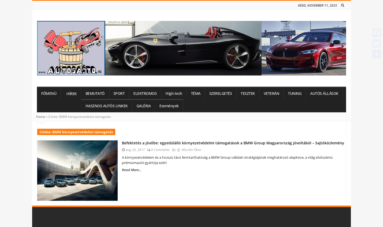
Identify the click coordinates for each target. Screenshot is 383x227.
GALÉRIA (144, 106)
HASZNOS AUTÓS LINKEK (107, 106)
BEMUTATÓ (95, 93)
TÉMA (196, 93)
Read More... (131, 169)
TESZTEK (248, 93)
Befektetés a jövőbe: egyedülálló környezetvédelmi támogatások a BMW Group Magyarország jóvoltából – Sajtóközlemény (233, 142)
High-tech (173, 93)
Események (169, 106)
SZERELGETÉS (220, 93)
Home (40, 116)
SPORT (119, 93)
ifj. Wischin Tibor (189, 149)
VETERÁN (271, 93)
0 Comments (160, 149)
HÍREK (71, 93)
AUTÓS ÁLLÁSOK (324, 93)
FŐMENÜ (48, 93)
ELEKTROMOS (145, 93)
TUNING (294, 93)
